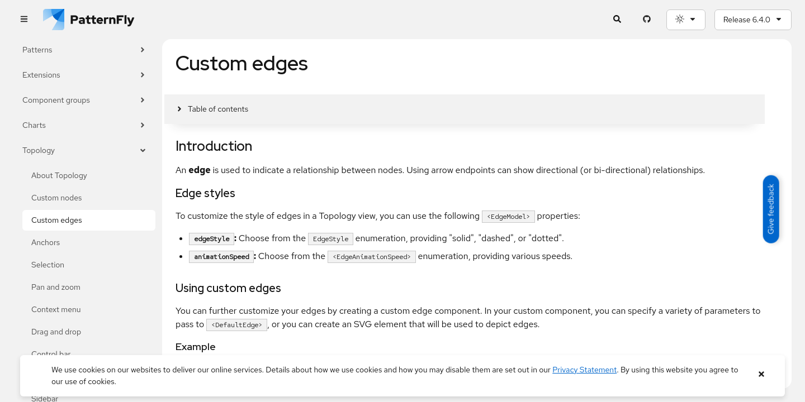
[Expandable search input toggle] (617, 19)
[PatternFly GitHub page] (647, 19)
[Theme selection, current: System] (685, 19)
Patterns (84, 50)
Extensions (84, 75)
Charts (84, 125)
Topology (84, 150)
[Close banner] (761, 374)
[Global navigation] (23, 19)
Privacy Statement (584, 370)
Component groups (84, 100)
